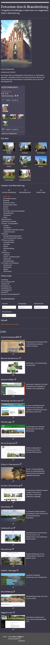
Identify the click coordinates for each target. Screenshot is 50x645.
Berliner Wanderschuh (9, 358)
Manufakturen (5, 288)
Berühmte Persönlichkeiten (9, 294)
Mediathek (21, 641)
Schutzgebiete (5, 290)
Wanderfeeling (6, 592)
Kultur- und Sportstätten (10, 223)
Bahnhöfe (6, 200)
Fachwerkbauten (8, 213)
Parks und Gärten (8, 240)
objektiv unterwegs (8, 570)
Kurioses (6, 225)
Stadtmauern (7, 259)
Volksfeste (4, 284)
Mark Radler (6, 507)
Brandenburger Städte (10, 205)
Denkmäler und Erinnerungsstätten (14, 211)
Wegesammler (6, 612)
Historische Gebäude (9, 221)
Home (5, 636)
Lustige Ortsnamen (9, 232)
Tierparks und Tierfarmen (11, 263)
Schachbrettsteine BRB (10, 337)
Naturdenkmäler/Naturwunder (12, 236)
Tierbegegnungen (8, 261)
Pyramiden (6, 244)
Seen (5, 250)
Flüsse (5, 217)
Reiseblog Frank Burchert (11, 401)
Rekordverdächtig (8, 248)
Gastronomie (7, 219)
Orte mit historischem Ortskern (12, 238)
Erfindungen (5, 286)
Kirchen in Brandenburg (10, 485)
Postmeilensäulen (8, 242)
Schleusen (6, 252)
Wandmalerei (7, 267)
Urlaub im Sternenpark (10, 464)
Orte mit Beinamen (7, 282)
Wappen (5, 269)
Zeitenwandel (7, 271)
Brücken (5, 207)
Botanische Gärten (9, 203)
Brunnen (6, 209)
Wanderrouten (7, 265)
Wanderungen (6, 422)
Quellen (5, 246)
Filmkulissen (7, 215)
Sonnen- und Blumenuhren (11, 257)
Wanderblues (6, 549)
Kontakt (10, 639)
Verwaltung (4, 279)
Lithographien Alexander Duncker (13, 230)
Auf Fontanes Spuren (9, 198)
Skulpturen (6, 255)
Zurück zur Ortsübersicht (9, 133)
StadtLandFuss (7, 528)
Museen (5, 234)
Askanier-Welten (7, 379)
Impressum (11, 636)
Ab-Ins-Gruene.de (8, 443)
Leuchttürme (7, 227)
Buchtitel (3, 292)
